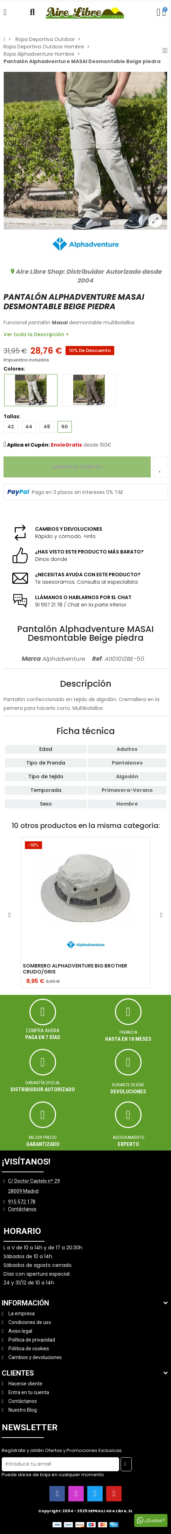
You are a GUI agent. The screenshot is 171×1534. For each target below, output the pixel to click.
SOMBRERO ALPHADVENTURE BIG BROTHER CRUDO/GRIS (75, 969)
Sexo (46, 803)
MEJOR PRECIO (43, 1137)
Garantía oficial (42, 1082)
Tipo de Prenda (45, 762)
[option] (85, 151)
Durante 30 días (128, 1084)
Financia (128, 1032)
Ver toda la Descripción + (36, 334)
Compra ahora (43, 1030)
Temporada (45, 790)
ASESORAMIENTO (128, 1137)
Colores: (20, 368)
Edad (45, 749)
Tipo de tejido (45, 776)
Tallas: (12, 416)
